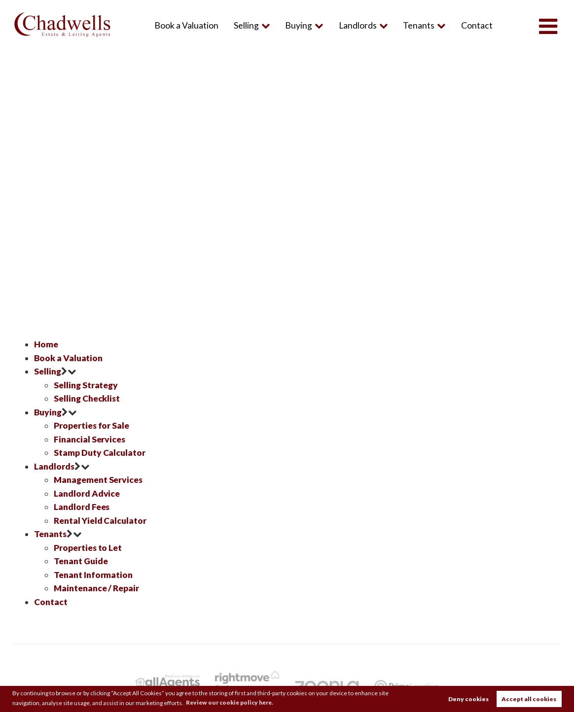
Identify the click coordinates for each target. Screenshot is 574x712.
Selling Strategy (86, 384)
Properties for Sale (92, 424)
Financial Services (90, 438)
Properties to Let (88, 545)
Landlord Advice (87, 491)
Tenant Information (93, 571)
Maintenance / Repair (97, 584)
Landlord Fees (82, 504)
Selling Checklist (87, 398)
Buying (298, 25)
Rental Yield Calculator (100, 517)
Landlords (357, 25)
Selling (245, 25)
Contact (477, 25)
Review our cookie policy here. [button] (231, 702)
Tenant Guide (81, 558)
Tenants (418, 25)
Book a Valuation (186, 25)
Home (46, 344)
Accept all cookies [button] (529, 699)
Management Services (99, 478)
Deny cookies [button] (468, 699)
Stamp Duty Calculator (99, 451)
